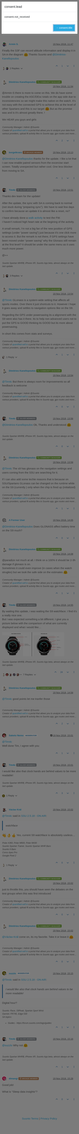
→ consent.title (64, 27)
